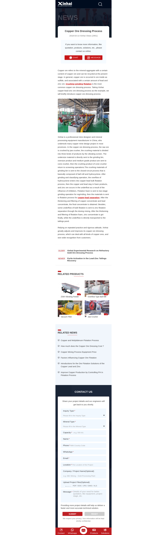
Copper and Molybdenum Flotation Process (80, 340)
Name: (66, 439)
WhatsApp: (68, 452)
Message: (67, 493)
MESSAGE (94, 57)
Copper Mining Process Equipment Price (78, 352)
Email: (66, 458)
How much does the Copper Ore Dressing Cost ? (82, 346)
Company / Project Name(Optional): (78, 471)
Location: (67, 465)
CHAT (73, 57)
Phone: (66, 445)
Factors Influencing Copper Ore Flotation (79, 358)
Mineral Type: (69, 422)
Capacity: (67, 432)
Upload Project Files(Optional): (76, 482)
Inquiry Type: (69, 411)
